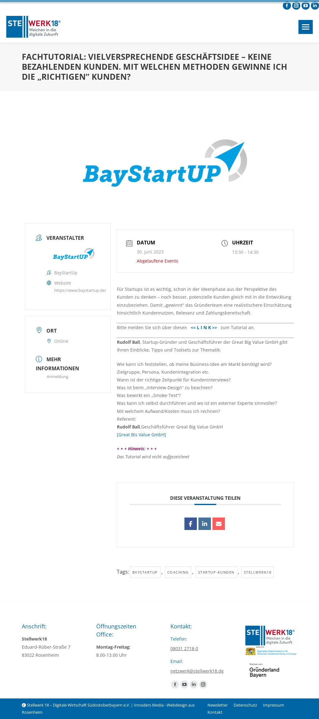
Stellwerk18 (258, 572)
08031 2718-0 (184, 648)
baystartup (145, 572)
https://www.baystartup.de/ (80, 290)
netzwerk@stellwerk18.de (197, 671)
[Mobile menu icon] (305, 27)
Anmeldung (57, 376)
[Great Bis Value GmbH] (141, 435)
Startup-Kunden (216, 572)
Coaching (178, 572)
